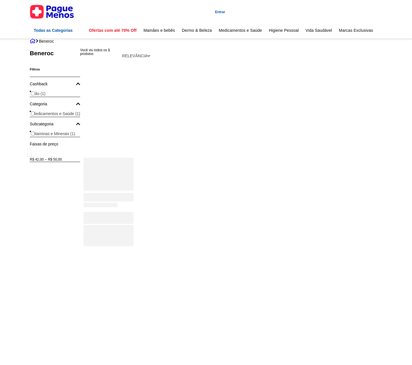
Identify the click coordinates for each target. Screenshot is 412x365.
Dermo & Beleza (197, 30)
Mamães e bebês (159, 30)
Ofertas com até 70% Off (113, 30)
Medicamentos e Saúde (240, 30)
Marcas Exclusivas (356, 30)
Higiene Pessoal (284, 30)
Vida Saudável (319, 30)
